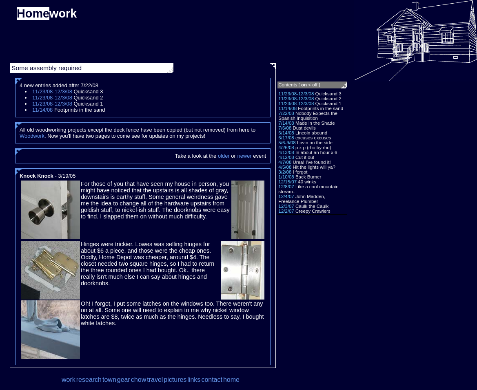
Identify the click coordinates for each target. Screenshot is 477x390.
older (224, 156)
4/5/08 (284, 167)
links (193, 379)
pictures (175, 379)
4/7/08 (284, 162)
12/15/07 (287, 181)
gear (123, 379)
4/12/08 (286, 157)
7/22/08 (286, 113)
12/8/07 (286, 186)
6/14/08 (286, 132)
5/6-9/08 (286, 142)
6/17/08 (286, 137)
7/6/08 (284, 128)
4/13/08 (286, 152)
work (68, 379)
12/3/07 (286, 206)
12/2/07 (286, 211)
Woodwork (32, 136)
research (89, 379)
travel (155, 379)
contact (211, 379)
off (314, 84)
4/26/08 (286, 147)
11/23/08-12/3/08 (296, 93)
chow (138, 379)
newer (244, 156)
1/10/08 (286, 176)
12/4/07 (286, 196)
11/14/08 (287, 108)
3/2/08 (284, 172)
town (109, 379)
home (231, 379)
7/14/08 (286, 123)
